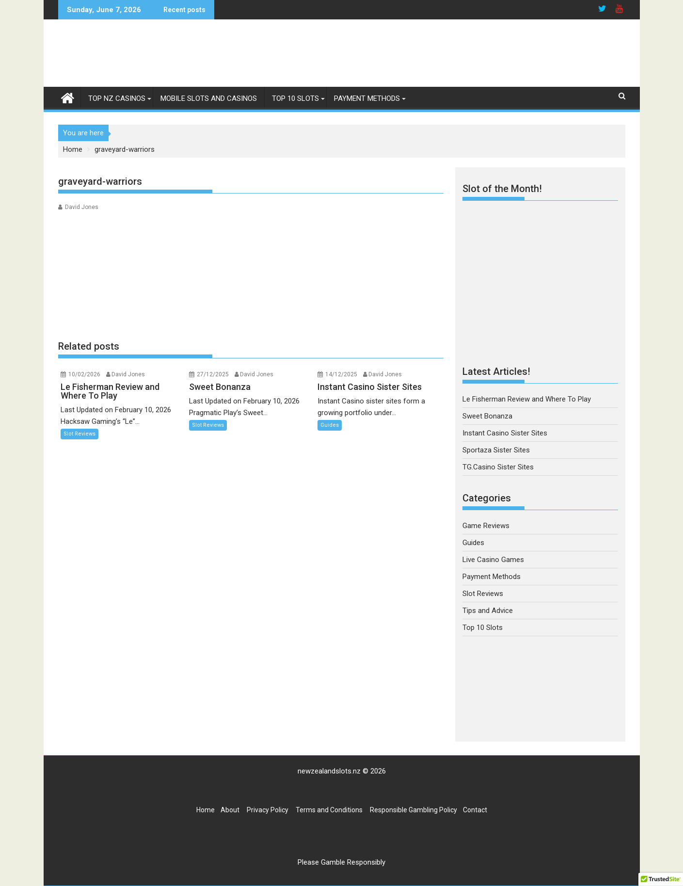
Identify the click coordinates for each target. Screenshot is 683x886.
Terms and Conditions (329, 810)
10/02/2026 (84, 374)
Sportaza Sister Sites (496, 450)
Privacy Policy (267, 810)
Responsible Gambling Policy (413, 810)
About (230, 810)
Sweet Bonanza (487, 416)
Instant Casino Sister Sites (504, 433)
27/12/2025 (213, 374)
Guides (329, 425)
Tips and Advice (487, 610)
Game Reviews (485, 525)
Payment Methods (367, 98)
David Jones (81, 207)
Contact (475, 810)
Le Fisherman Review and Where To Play (526, 399)
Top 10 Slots (295, 98)
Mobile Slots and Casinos (208, 98)
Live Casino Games (493, 559)
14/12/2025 (341, 374)
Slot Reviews (79, 434)
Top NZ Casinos (116, 98)
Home (205, 810)
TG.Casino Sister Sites (498, 467)
